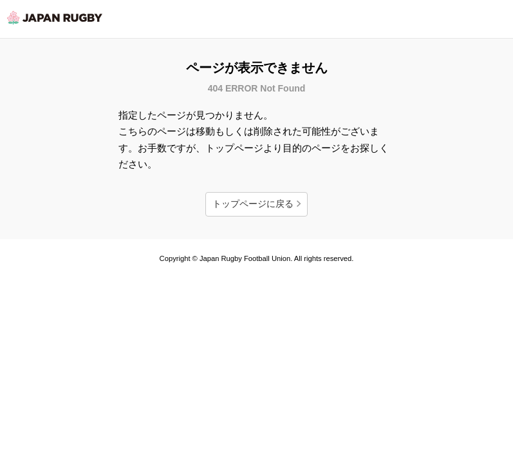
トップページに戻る (253, 203)
